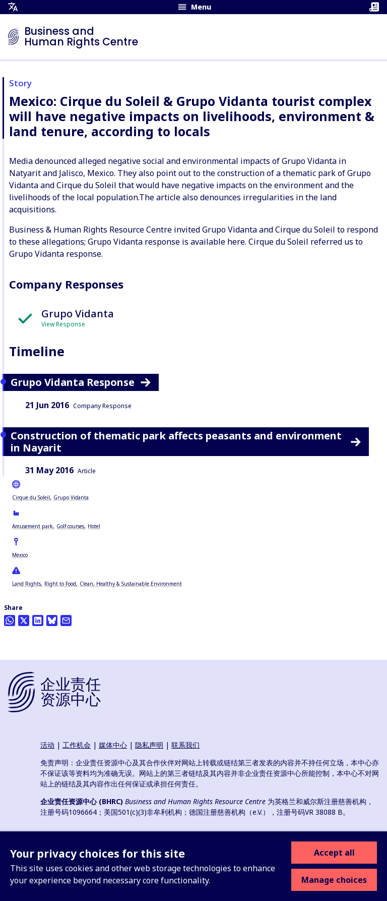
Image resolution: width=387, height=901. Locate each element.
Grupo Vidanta (71, 497)
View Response (63, 324)
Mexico (20, 554)
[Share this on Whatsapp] (9, 620)
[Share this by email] (66, 620)
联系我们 (185, 745)
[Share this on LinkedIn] (37, 620)
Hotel (94, 526)
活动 (47, 745)
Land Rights (26, 583)
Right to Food (60, 583)
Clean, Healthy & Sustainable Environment (131, 583)
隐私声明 (149, 745)
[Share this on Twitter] (23, 620)
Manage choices (334, 879)
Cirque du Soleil (31, 497)
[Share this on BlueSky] (51, 620)
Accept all (334, 852)
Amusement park (32, 526)
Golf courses (70, 526)
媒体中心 (113, 745)
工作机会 (76, 745)
